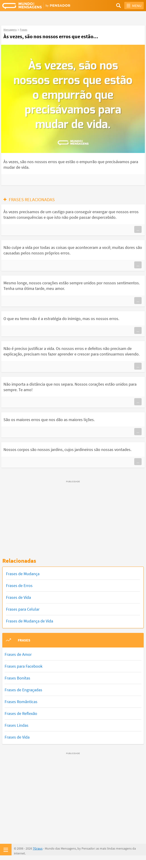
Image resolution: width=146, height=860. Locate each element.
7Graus (38, 848)
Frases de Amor (18, 654)
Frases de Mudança (23, 573)
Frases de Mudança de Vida (29, 621)
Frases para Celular (23, 609)
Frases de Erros (19, 585)
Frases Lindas (16, 725)
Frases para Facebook (24, 666)
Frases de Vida (18, 597)
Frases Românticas (21, 701)
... (138, 229)
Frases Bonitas (17, 678)
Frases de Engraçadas (23, 689)
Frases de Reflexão (21, 713)
